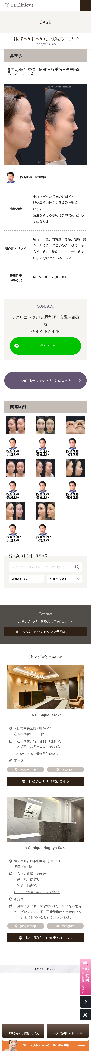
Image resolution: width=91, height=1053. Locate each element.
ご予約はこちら (48, 346)
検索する (77, 567)
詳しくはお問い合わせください (37, 892)
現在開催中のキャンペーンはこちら (45, 380)
